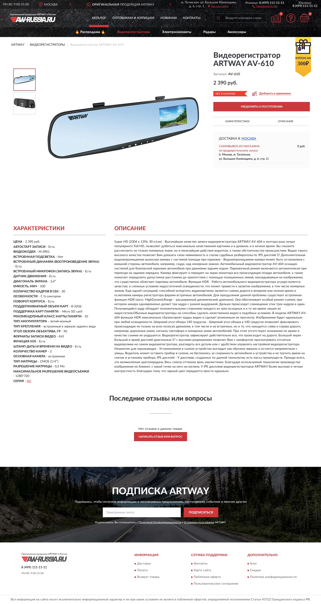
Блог (253, 563)
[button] (265, 6)
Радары (209, 32)
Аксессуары (237, 32)
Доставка (144, 563)
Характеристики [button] (237, 121)
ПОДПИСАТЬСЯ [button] (201, 512)
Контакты (191, 18)
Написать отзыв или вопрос (160, 436)
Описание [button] (285, 121)
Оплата (142, 570)
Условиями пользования (199, 522)
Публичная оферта (207, 577)
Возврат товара (148, 577)
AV (29, 381)
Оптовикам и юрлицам (133, 18)
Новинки (168, 18)
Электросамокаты (176, 32)
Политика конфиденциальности (273, 577)
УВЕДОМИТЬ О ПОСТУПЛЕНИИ (261, 106)
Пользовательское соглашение (216, 583)
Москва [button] (248, 138)
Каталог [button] (99, 18)
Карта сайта (202, 570)
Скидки (255, 570)
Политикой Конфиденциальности (160, 522)
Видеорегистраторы (133, 32)
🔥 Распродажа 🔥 (90, 32)
